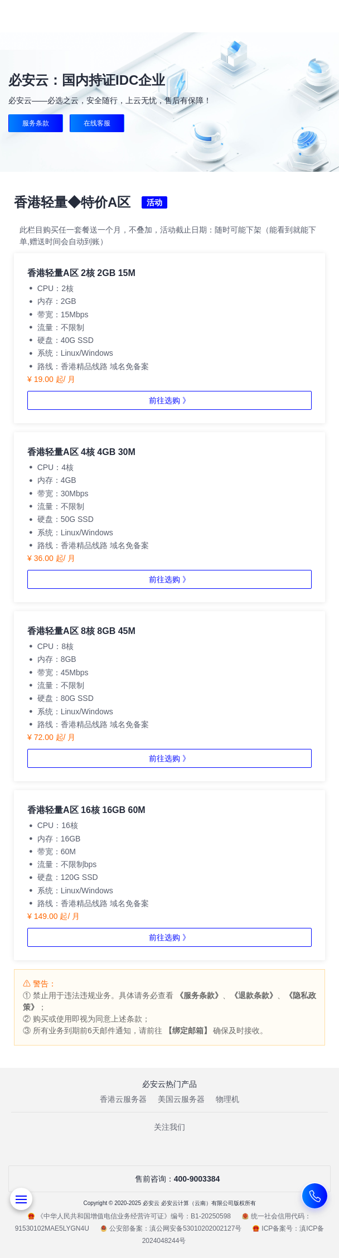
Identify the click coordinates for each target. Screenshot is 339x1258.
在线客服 (97, 123)
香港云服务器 (123, 1099)
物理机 (227, 1099)
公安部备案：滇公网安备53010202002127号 (170, 1228)
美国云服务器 (181, 1099)
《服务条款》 (199, 995)
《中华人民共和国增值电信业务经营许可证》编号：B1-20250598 (129, 1216)
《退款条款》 (253, 995)
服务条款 (35, 123)
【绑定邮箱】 (187, 1030)
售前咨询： (169, 1178)
